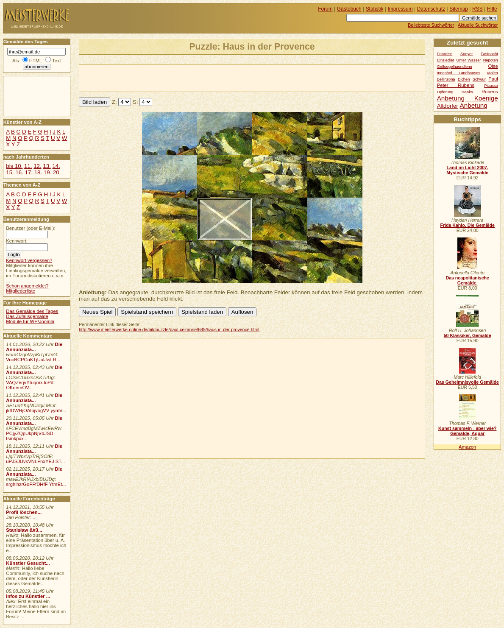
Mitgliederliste (20, 290)
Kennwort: (17, 240)
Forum (325, 9)
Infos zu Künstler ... (28, 596)
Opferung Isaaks (455, 92)
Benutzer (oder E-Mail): (30, 228)
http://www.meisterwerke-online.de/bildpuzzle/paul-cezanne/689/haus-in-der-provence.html (169, 329)
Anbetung (473, 105)
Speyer (466, 54)
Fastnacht (489, 54)
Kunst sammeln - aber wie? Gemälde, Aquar (467, 431)
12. (37, 166)
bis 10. (14, 166)
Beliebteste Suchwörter (431, 25)
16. (19, 172)
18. (38, 172)
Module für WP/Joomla (30, 321)
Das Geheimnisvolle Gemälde (467, 382)
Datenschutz (431, 9)
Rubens (490, 91)
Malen (492, 73)
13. (46, 166)
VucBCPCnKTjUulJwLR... (33, 359)
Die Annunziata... (34, 347)
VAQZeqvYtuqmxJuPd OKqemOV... (29, 385)
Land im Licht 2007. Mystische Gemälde (467, 170)
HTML (35, 60)
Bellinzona (446, 79)
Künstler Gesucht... (28, 563)
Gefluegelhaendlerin (454, 66)
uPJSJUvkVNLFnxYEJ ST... (35, 461)
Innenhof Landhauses (458, 73)
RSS (477, 9)
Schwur (479, 79)
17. (29, 172)
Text (56, 60)
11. (28, 166)
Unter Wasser (469, 60)
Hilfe (492, 9)
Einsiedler (445, 60)
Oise (493, 66)
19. (47, 172)
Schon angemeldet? (27, 285)
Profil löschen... (24, 512)
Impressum (400, 9)
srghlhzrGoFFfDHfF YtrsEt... (36, 484)
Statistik (375, 9)
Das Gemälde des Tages (32, 311)
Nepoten (490, 60)
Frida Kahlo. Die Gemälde (467, 225)
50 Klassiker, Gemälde (467, 335)
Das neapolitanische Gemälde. (467, 280)
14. (56, 166)
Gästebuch (349, 9)
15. (10, 172)
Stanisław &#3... (24, 530)
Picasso (491, 86)
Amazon (467, 446)
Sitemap (458, 9)
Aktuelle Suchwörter (478, 25)
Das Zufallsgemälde (27, 316)
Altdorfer (447, 106)
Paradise (445, 54)
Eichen (464, 79)
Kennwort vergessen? (29, 260)
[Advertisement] (178, 77)
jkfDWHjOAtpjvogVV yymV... (36, 410)
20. (57, 172)
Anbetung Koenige (467, 98)
